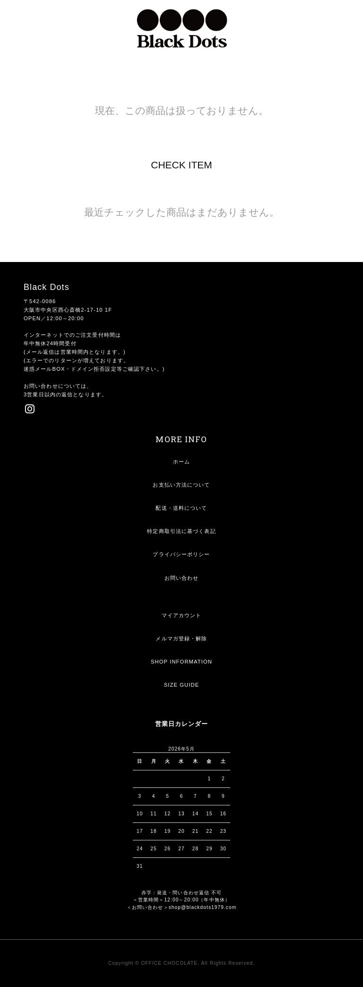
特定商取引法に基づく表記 (181, 531)
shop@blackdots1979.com (203, 907)
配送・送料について (181, 508)
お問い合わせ (181, 578)
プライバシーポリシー (181, 554)
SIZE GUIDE (181, 685)
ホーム (181, 461)
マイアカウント (182, 615)
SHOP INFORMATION (181, 661)
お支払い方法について (181, 485)
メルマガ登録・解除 (181, 638)
